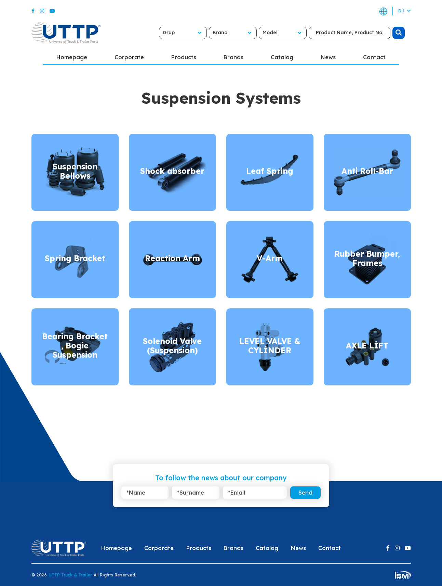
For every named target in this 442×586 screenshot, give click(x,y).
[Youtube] (52, 11)
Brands (233, 57)
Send (305, 492)
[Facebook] (33, 11)
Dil (404, 10)
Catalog (282, 57)
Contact (374, 57)
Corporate (129, 57)
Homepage (71, 57)
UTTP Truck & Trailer (70, 574)
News (328, 57)
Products (183, 57)
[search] (398, 33)
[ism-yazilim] (403, 575)
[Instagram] (42, 11)
